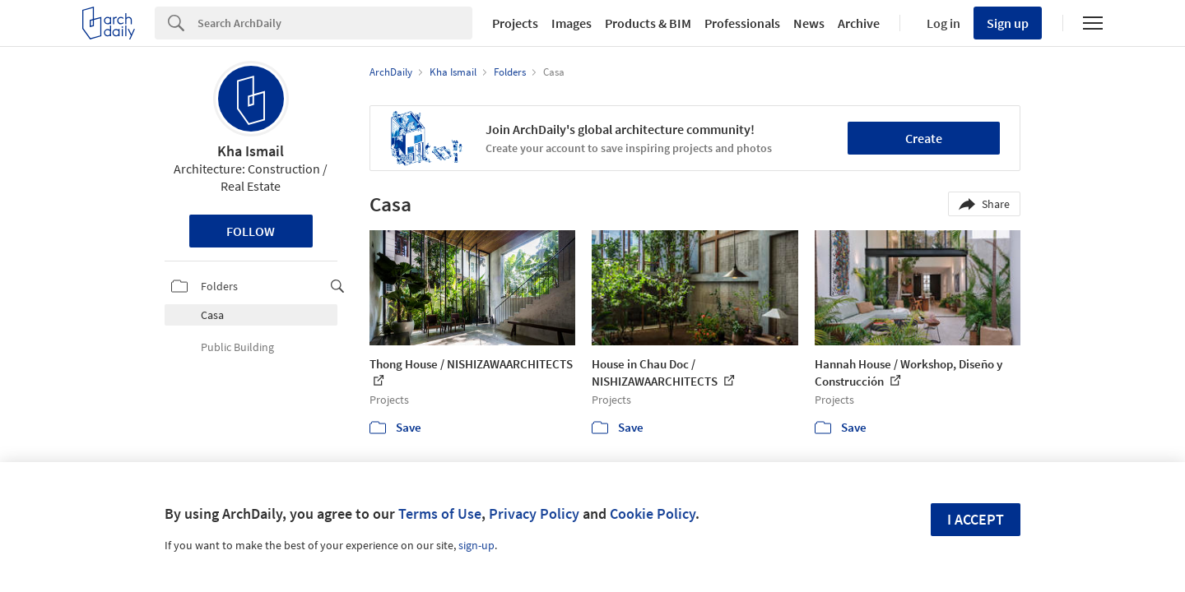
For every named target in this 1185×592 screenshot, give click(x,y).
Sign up (1008, 23)
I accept (975, 519)
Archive (859, 23)
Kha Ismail (250, 150)
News (809, 23)
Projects (515, 23)
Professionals (742, 23)
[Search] (335, 23)
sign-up (476, 545)
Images (571, 23)
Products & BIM (648, 23)
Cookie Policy (652, 513)
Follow (250, 231)
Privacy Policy (534, 513)
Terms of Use (439, 513)
